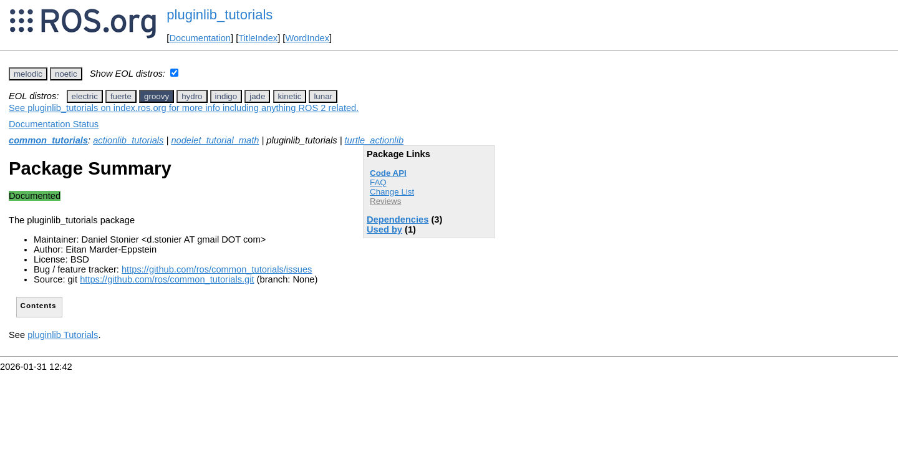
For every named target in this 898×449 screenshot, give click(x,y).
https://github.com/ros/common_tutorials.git (167, 279)
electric (85, 96)
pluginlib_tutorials (220, 14)
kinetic (290, 96)
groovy (156, 96)
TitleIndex (258, 38)
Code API (388, 173)
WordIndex (307, 38)
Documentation (200, 38)
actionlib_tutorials (128, 140)
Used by (384, 229)
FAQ (378, 182)
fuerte (121, 96)
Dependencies (397, 219)
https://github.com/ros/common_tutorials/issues (217, 269)
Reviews (385, 201)
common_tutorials (48, 140)
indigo (226, 96)
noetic (66, 74)
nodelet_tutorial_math (215, 140)
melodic (28, 74)
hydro (191, 96)
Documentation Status (54, 124)
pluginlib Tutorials (62, 335)
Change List (392, 191)
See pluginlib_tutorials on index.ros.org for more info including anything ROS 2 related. (184, 108)
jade (257, 96)
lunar (323, 96)
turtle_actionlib (374, 140)
